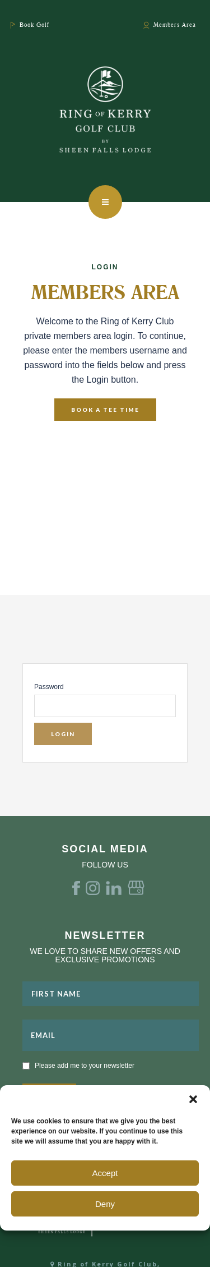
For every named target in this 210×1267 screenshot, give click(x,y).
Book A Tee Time (105, 409)
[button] (193, 1099)
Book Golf (34, 25)
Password (49, 687)
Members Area (174, 25)
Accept (105, 1173)
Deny (105, 1204)
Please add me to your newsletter (84, 1065)
